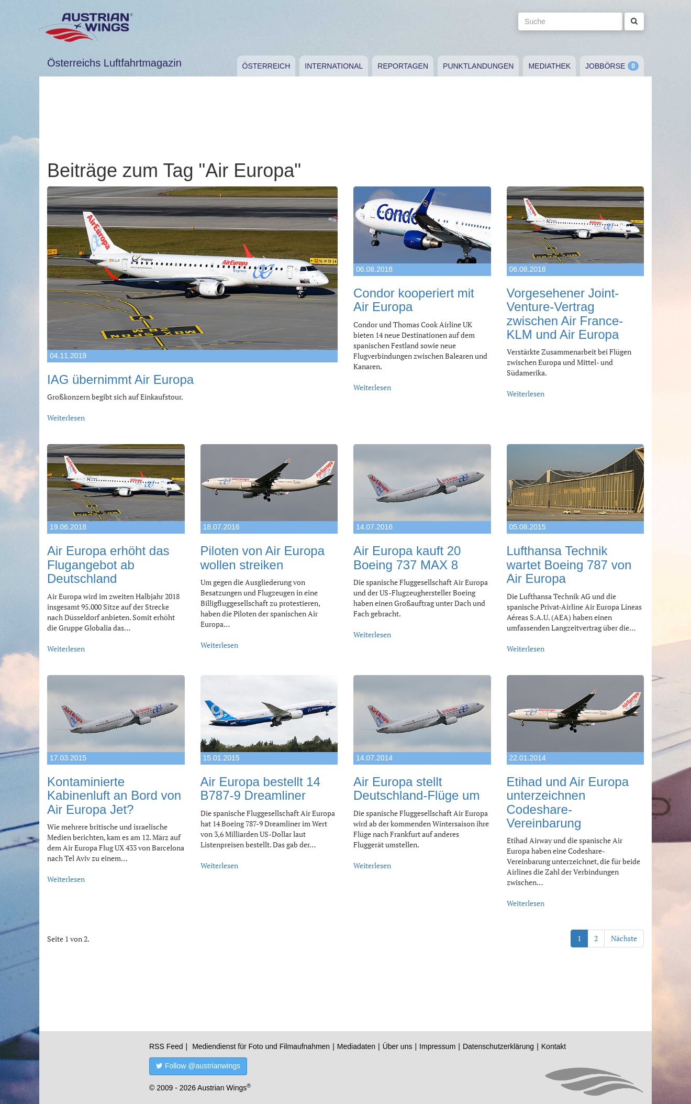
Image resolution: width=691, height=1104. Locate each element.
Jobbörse (605, 66)
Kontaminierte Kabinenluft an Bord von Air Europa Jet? (114, 795)
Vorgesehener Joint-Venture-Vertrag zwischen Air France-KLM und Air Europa (565, 313)
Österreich (266, 66)
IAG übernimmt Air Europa (120, 379)
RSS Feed (166, 1046)
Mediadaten (356, 1046)
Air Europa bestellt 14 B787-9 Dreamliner (260, 788)
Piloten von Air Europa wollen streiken (262, 557)
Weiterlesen (66, 418)
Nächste (624, 938)
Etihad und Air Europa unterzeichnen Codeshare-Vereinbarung (568, 802)
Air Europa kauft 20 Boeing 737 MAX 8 (407, 557)
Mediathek (549, 66)
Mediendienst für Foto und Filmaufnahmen (261, 1046)
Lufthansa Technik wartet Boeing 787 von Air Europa (569, 565)
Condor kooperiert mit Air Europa (413, 300)
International (334, 66)
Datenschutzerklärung (498, 1046)
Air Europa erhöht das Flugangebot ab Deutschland (108, 565)
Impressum (437, 1046)
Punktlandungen (478, 66)
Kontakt (553, 1046)
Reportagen (402, 66)
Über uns (398, 1046)
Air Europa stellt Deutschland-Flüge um (416, 788)
